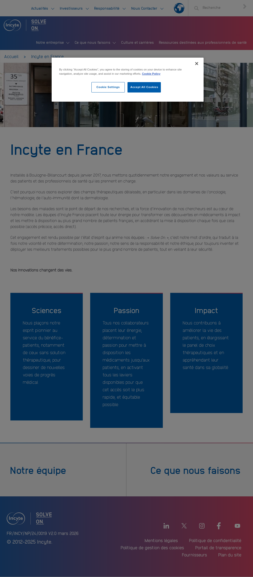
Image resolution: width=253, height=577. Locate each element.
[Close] (196, 63)
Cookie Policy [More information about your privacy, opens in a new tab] (151, 73)
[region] (127, 80)
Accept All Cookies (144, 87)
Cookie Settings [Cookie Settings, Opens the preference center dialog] (108, 87)
